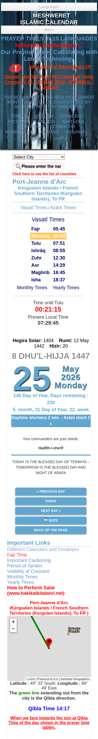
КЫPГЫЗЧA (73, 121)
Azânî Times (63, 207)
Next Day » (51, 511)
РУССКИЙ (17, 121)
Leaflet (30, 679)
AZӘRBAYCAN (19, 132)
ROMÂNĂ (50, 132)
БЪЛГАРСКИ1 (30, 126)
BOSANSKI (76, 132)
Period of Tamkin (24, 565)
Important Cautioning (29, 560)
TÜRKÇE (19, 116)
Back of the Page (50, 530)
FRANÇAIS (71, 116)
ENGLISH (44, 116)
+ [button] (13, 622)
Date (51, 519)
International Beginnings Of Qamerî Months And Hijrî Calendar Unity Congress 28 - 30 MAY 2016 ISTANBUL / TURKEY (49, 77)
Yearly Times (66, 287)
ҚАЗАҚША (44, 121)
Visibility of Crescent (28, 571)
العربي (58, 137)
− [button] (13, 629)
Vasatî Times (33, 207)
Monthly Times (32, 287)
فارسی (40, 137)
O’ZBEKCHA (63, 126)
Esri (56, 679)
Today (50, 501)
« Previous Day (51, 491)
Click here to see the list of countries (44, 174)
